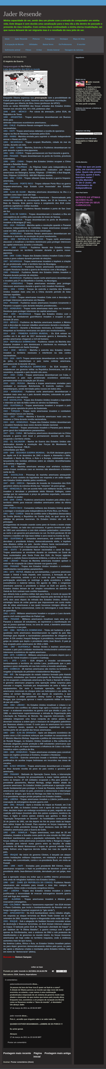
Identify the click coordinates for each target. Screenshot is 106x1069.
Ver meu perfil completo (86, 104)
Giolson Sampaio (23, 957)
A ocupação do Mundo (14, 44)
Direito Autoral (53, 50)
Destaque (64, 39)
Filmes (28, 50)
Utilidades (33, 44)
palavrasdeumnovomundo (21, 984)
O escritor (81, 44)
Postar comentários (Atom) (22, 1062)
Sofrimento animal (12, 50)
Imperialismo (31, 974)
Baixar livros (48, 44)
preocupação (41, 98)
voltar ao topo (37, 967)
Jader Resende (22, 14)
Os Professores (65, 44)
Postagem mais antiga (58, 1053)
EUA (16, 974)
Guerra (22, 974)
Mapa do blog (79, 39)
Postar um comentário (17, 1042)
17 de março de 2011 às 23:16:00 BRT (25, 1037)
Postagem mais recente (17, 1053)
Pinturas (36, 39)
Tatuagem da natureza (74, 50)
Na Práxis (26, 66)
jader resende (15, 1016)
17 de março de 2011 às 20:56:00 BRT (25, 1008)
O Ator (39, 50)
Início (7, 39)
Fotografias (50, 39)
